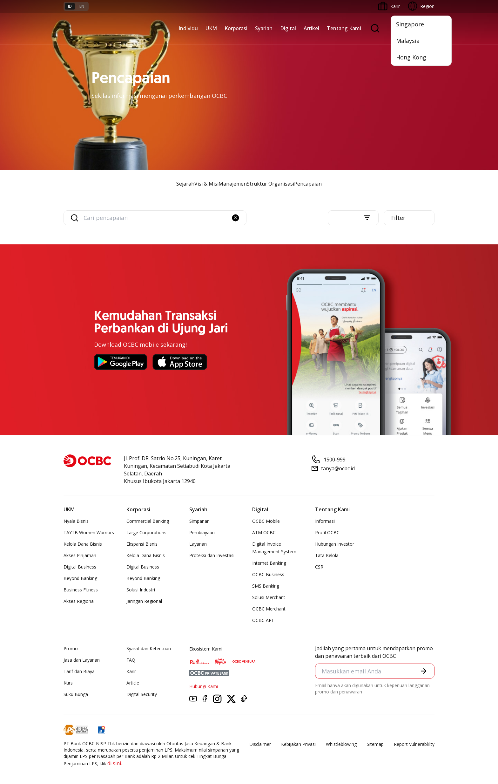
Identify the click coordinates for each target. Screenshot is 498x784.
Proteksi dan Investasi (211, 556)
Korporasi (236, 28)
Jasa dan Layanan (82, 660)
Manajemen (233, 183)
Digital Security (141, 695)
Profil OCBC (327, 533)
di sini (114, 763)
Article (132, 683)
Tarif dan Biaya (79, 672)
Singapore (410, 24)
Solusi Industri (140, 590)
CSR (319, 567)
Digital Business (80, 567)
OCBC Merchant (269, 609)
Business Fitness (81, 590)
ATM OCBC (264, 533)
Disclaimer (260, 744)
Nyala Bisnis (76, 521)
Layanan (198, 544)
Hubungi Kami (203, 687)
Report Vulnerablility (414, 744)
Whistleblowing (341, 744)
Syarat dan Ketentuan (148, 649)
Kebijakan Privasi (298, 744)
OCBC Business (268, 575)
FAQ (130, 660)
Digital (288, 28)
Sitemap (375, 744)
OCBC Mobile (266, 521)
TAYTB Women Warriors (89, 533)
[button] (235, 218)
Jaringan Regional (144, 601)
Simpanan (199, 521)
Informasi (325, 521)
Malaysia (408, 40)
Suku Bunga (76, 695)
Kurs (68, 683)
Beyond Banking (80, 579)
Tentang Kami (344, 28)
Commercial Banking (147, 521)
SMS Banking (265, 586)
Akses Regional (79, 601)
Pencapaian (308, 183)
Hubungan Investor (334, 544)
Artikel (311, 28)
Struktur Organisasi (270, 183)
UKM (211, 28)
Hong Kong (411, 57)
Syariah (264, 28)
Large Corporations (146, 533)
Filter (399, 218)
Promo (71, 649)
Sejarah (185, 183)
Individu (188, 28)
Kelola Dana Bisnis (83, 544)
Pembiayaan (202, 533)
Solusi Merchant (268, 598)
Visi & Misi (206, 183)
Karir (131, 672)
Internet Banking (269, 563)
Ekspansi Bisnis (142, 544)
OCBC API (262, 620)
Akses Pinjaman (80, 556)
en (81, 6)
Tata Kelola (327, 556)
